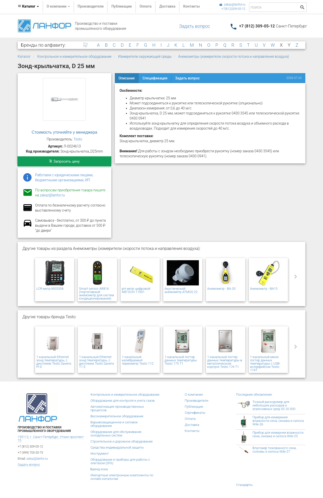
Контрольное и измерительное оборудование (74, 56)
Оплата (145, 6)
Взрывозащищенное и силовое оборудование (114, 424)
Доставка (167, 6)
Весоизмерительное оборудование (117, 416)
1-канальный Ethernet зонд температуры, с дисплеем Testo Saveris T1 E (96, 362)
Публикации (121, 6)
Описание (127, 78)
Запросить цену (64, 161)
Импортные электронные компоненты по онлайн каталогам (122, 477)
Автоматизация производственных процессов (117, 408)
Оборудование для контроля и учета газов (123, 400)
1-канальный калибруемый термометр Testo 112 (138, 360)
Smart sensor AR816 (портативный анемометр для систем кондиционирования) (96, 293)
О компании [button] (58, 6)
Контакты (191, 6)
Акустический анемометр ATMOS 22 (181, 290)
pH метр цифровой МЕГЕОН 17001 (136, 290)
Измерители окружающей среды (145, 56)
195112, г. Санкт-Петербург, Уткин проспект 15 (51, 438)
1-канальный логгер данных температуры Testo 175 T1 (181, 360)
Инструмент (100, 453)
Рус (85, 46)
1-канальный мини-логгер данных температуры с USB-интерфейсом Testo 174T (265, 363)
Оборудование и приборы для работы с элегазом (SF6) (120, 461)
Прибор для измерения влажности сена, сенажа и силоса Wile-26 (278, 420)
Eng (85, 43)
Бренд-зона (99, 469)
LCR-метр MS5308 (49, 288)
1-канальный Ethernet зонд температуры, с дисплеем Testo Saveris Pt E (53, 362)
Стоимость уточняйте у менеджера (64, 132)
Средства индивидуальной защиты (117, 447)
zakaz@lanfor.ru (232, 4)
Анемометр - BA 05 (221, 288)
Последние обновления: (254, 394)
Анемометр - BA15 (264, 288)
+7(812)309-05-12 (233, 9)
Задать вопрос (194, 26)
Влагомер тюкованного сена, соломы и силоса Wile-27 (275, 449)
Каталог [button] (28, 6)
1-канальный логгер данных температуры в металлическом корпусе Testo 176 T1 (224, 362)
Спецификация (155, 78)
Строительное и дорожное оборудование (122, 441)
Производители (91, 6)
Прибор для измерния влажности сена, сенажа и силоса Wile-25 (278, 434)
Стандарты (244, 485)
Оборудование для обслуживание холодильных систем (116, 433)
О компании (194, 394)
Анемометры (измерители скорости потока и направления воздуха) (233, 56)
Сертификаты (195, 413)
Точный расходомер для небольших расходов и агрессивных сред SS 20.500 (274, 405)
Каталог (24, 56)
